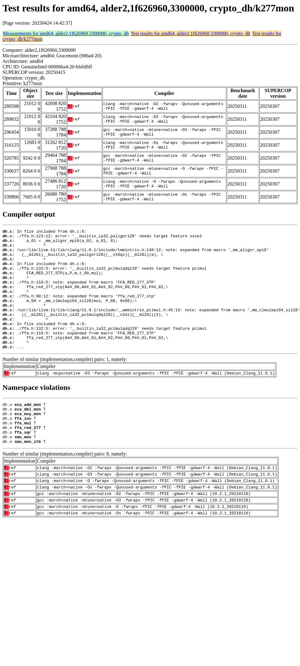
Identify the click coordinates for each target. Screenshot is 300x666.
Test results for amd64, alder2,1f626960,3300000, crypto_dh (190, 33)
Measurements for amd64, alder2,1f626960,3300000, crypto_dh (66, 33)
